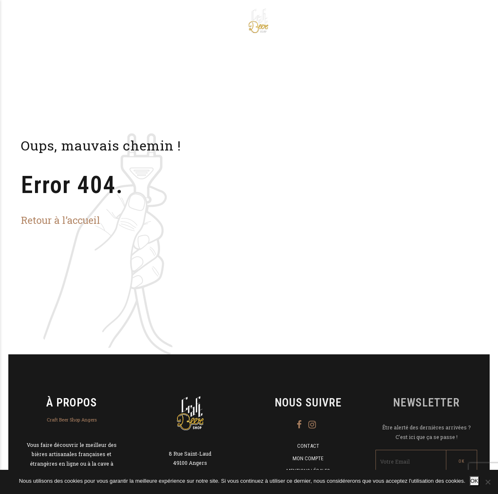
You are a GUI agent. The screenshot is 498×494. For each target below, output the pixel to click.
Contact (308, 446)
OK (474, 481)
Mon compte (308, 458)
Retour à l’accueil (60, 219)
